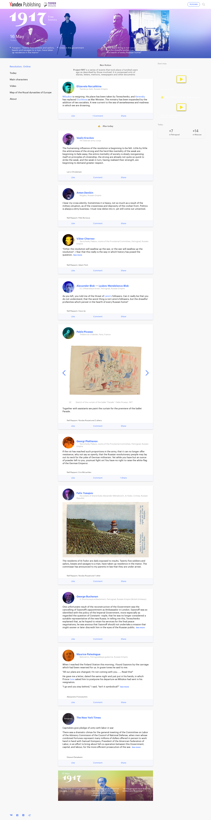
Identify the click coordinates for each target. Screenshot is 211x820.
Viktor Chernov (86, 238)
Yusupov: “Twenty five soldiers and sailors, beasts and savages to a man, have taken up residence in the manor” (33, 50)
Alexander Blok (86, 286)
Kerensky (140, 97)
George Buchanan (87, 596)
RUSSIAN (194, 4)
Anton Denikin (85, 193)
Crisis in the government (71, 48)
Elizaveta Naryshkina (89, 86)
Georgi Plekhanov (87, 441)
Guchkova (82, 100)
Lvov (72, 679)
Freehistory (52, 18)
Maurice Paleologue (88, 654)
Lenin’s (108, 296)
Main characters (19, 79)
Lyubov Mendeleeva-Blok (114, 286)
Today (13, 73)
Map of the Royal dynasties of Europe (30, 92)
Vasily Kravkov (85, 138)
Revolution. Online (20, 66)
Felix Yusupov (85, 493)
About (13, 99)
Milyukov (67, 97)
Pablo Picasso (85, 332)
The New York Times (89, 717)
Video (13, 86)
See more (77, 255)
